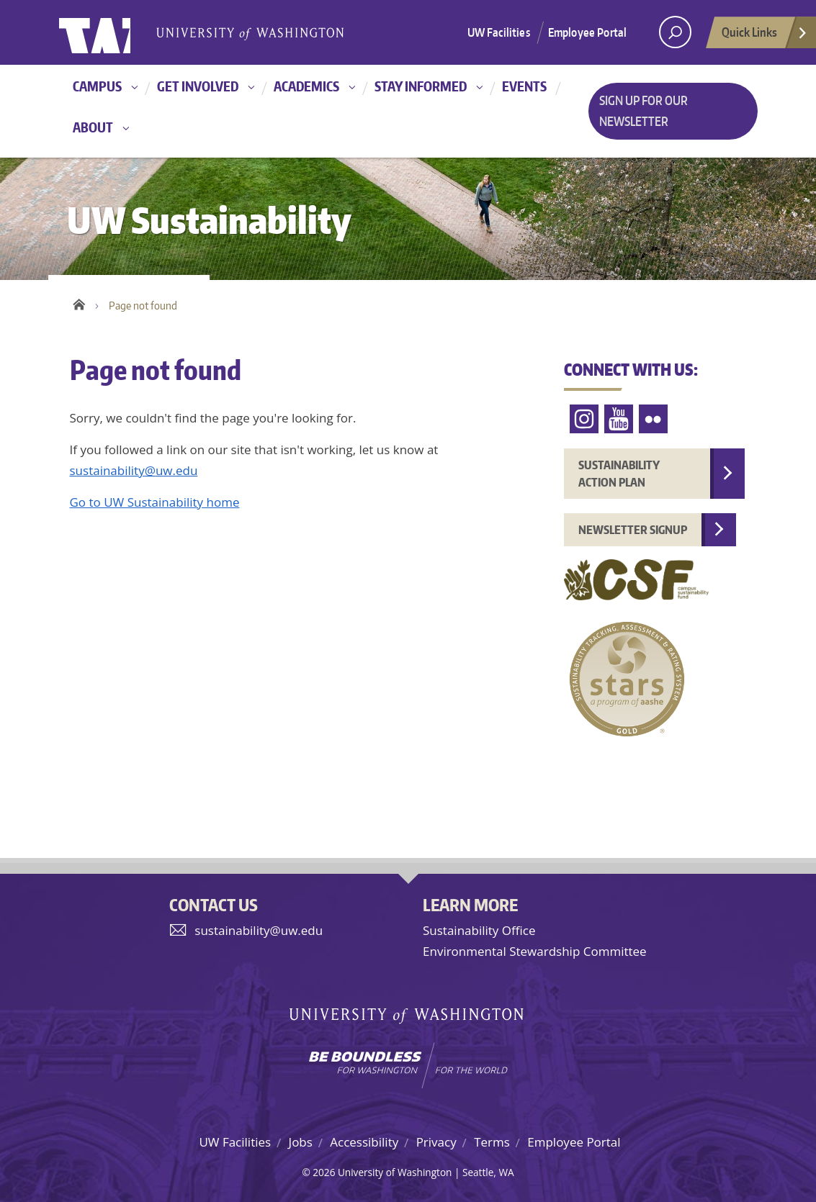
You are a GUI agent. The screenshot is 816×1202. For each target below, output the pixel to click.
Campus (97, 86)
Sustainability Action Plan (619, 473)
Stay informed (421, 86)
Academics (306, 86)
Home (79, 302)
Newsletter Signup (632, 530)
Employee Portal (587, 32)
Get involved (197, 86)
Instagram (584, 419)
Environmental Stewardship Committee (535, 951)
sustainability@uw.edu (134, 470)
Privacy (436, 1142)
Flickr (653, 419)
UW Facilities (498, 32)
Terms (492, 1142)
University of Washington (117, 32)
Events (524, 86)
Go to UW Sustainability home (155, 502)
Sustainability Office (479, 930)
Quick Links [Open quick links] (765, 36)
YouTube (618, 419)
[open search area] (675, 32)
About (93, 127)
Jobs (301, 1142)
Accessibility (364, 1142)
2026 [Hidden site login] (324, 1172)
